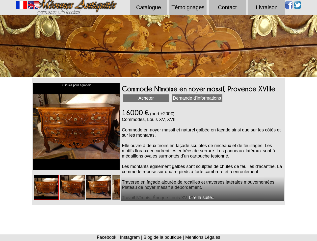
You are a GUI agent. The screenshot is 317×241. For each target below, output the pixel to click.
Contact (227, 7)
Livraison (267, 7)
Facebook (106, 237)
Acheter (146, 98)
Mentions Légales (202, 237)
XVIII (172, 119)
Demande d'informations (197, 98)
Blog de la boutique (162, 237)
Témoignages (187, 7)
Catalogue (148, 7)
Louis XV (155, 119)
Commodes (133, 119)
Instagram (130, 237)
